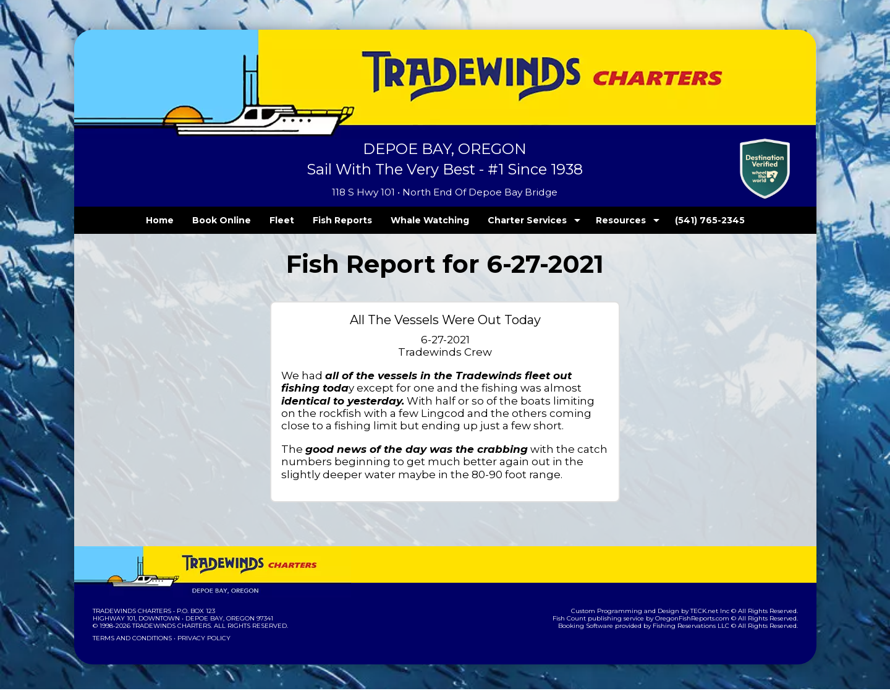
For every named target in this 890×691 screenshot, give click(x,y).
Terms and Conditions (131, 640)
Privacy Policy (199, 640)
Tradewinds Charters (131, 612)
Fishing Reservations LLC (698, 627)
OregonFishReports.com (700, 620)
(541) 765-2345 (684, 220)
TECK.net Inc (715, 612)
